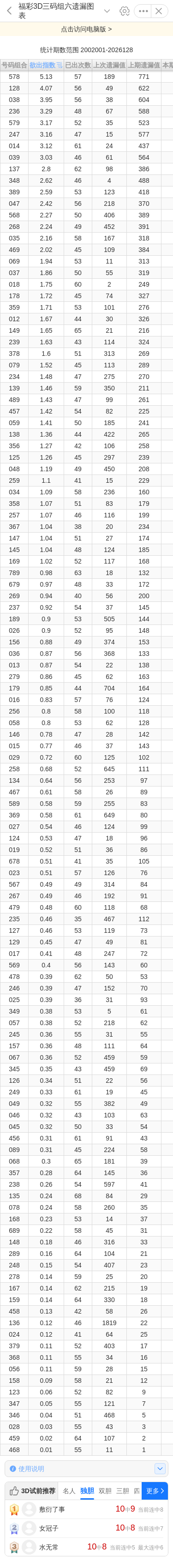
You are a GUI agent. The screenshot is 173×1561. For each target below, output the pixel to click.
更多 (143, 11)
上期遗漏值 (144, 65)
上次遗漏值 (109, 65)
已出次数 (78, 65)
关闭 (158, 11)
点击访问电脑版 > (86, 29)
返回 (9, 11)
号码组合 (14, 65)
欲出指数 (46, 65)
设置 (124, 11)
